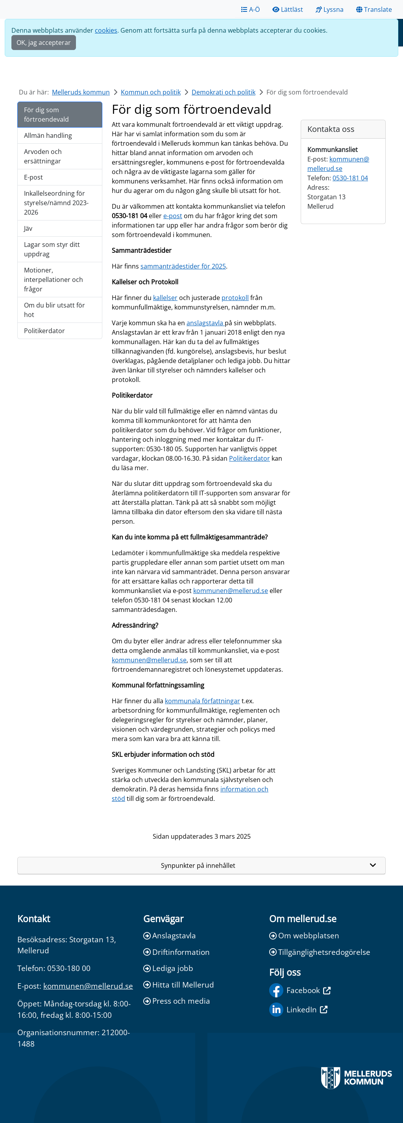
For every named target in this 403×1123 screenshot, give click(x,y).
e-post (172, 215)
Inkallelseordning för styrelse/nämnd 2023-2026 (56, 203)
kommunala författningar (202, 701)
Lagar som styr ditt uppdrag (52, 249)
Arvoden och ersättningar (43, 156)
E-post (33, 177)
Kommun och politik (151, 92)
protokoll (235, 297)
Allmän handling (48, 135)
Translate (374, 9)
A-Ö (250, 9)
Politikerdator (44, 330)
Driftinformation (176, 952)
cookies (106, 30)
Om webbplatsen (304, 935)
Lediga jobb (168, 968)
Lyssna (330, 9)
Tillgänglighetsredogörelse (319, 952)
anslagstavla (206, 323)
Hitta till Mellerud (178, 984)
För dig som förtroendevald (46, 115)
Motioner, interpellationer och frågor (53, 279)
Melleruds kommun (81, 92)
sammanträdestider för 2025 (183, 266)
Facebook (300, 990)
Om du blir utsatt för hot (54, 310)
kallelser (165, 297)
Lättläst (287, 9)
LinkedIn (298, 1010)
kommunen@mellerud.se (230, 590)
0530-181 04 (350, 178)
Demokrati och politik (223, 92)
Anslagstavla (169, 935)
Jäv (28, 228)
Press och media (176, 1000)
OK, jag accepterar (44, 42)
